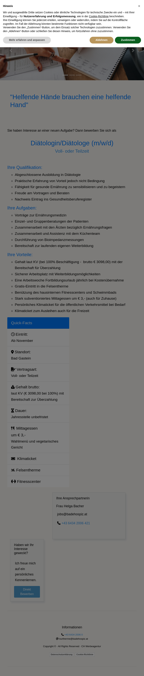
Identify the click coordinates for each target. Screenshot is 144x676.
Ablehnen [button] (102, 31)
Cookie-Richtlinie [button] (99, 7)
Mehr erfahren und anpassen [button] (27, 31)
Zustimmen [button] (128, 31)
